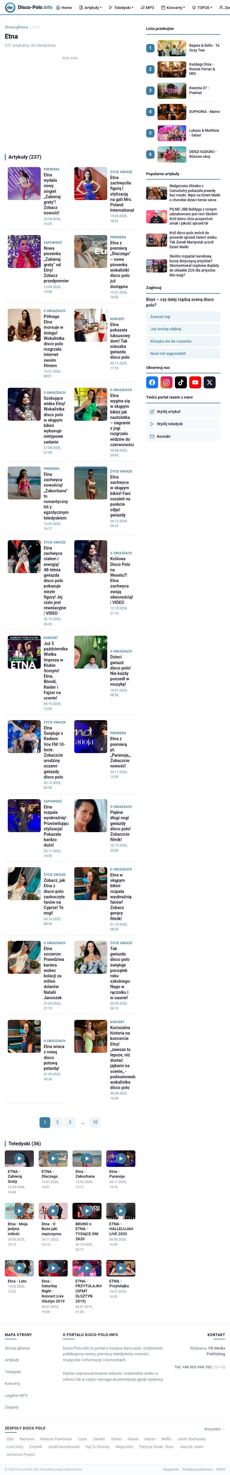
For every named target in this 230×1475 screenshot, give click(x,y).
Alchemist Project (21, 1455)
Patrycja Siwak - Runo (156, 1447)
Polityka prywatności (198, 1469)
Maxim (150, 1439)
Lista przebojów (160, 28)
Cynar (82, 1439)
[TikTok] (181, 382)
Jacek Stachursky (191, 1439)
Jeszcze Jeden (191, 1447)
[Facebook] (152, 382)
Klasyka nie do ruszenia (170, 341)
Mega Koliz (124, 1447)
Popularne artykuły (162, 174)
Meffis (166, 1439)
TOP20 (202, 7)
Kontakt (160, 436)
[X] (210, 382)
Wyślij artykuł (165, 411)
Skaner (133, 1439)
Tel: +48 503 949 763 (200, 1367)
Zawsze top (160, 316)
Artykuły (90, 7)
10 (95, 1122)
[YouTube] (195, 382)
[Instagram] (166, 382)
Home (64, 7)
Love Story (15, 1447)
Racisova (27, 1439)
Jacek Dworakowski (64, 1447)
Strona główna (16, 27)
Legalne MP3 (16, 1395)
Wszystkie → (214, 1429)
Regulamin (171, 1469)
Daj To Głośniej (98, 1447)
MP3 (147, 7)
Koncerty (173, 7)
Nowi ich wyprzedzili (168, 353)
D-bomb (35, 1447)
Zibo (10, 1439)
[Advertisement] (70, 104)
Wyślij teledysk (166, 424)
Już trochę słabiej (165, 329)
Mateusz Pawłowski (56, 1439)
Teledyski (121, 7)
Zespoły (12, 1407)
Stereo (116, 1439)
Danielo (99, 1439)
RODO (221, 1469)
